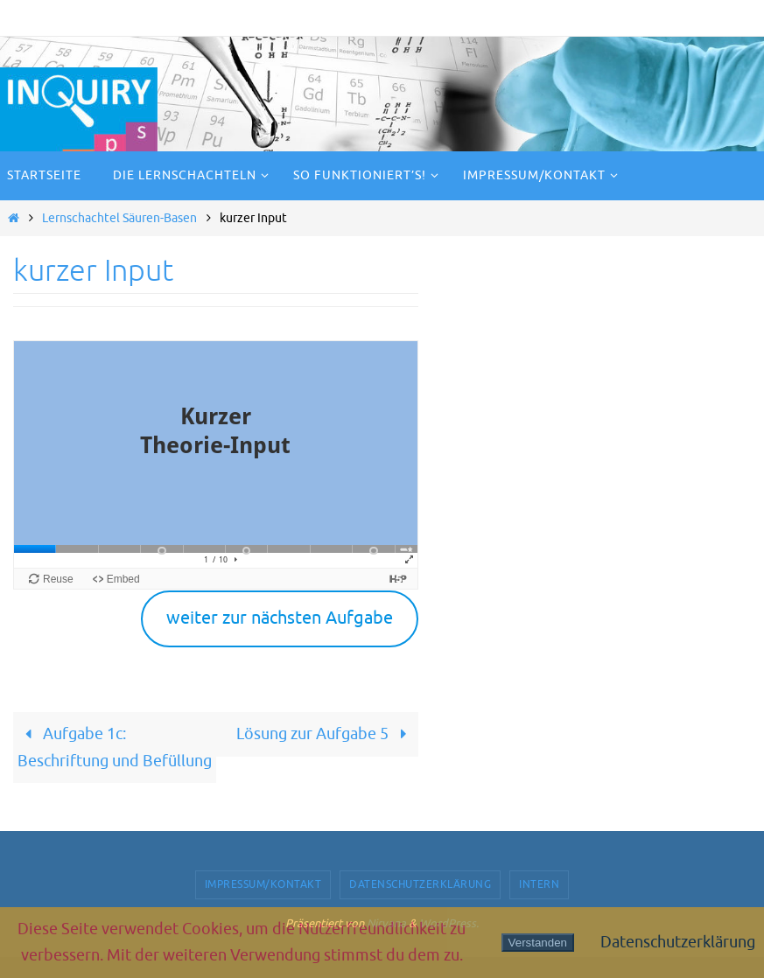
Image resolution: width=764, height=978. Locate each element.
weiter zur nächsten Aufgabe (279, 618)
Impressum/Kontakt (263, 884)
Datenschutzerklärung (420, 884)
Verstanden (537, 942)
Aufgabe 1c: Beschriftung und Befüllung (115, 747)
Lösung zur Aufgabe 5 (325, 734)
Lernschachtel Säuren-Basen (119, 218)
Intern (539, 884)
